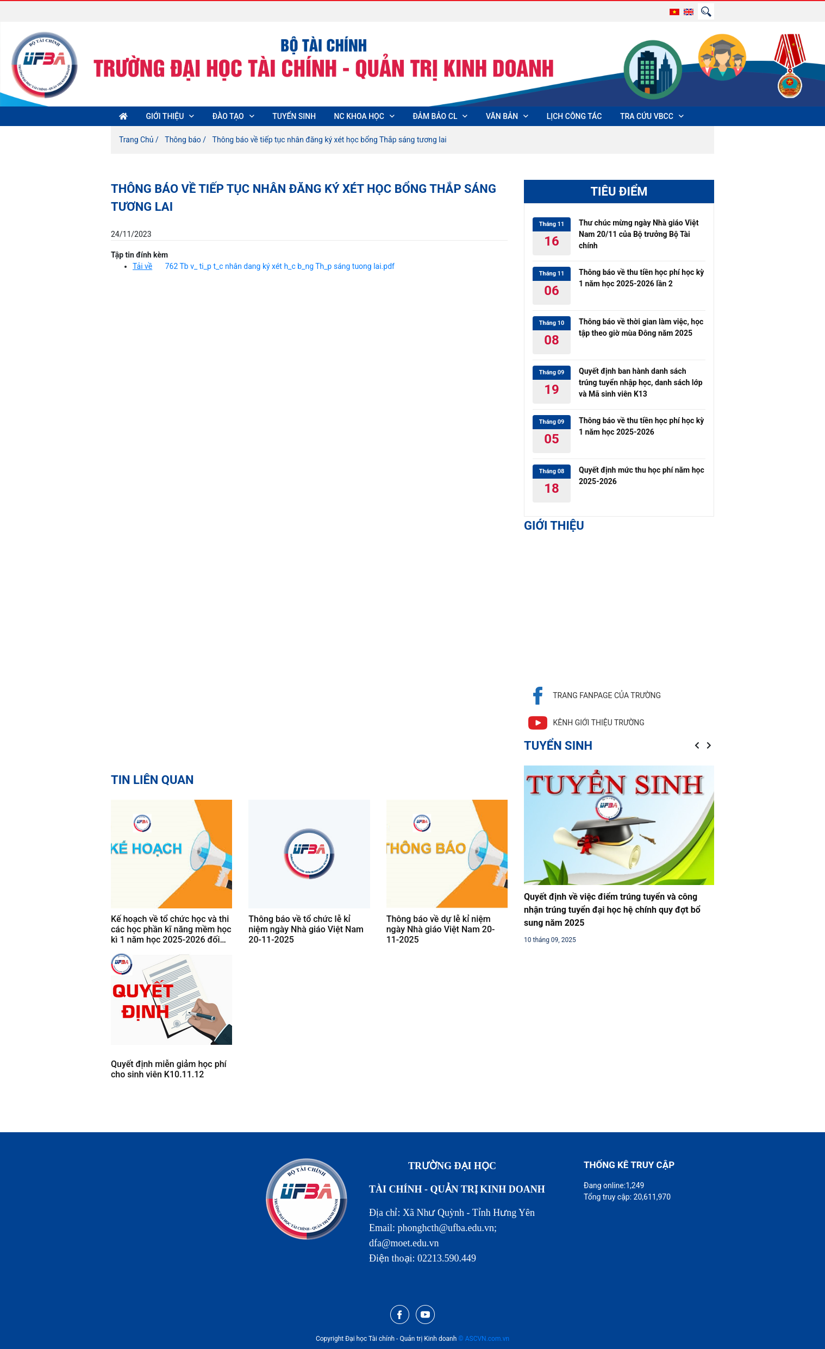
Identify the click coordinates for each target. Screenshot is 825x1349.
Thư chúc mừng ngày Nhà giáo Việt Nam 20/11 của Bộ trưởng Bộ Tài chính (638, 234)
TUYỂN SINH (294, 116)
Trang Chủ (136, 139)
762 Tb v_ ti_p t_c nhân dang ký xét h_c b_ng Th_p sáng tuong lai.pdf (280, 266)
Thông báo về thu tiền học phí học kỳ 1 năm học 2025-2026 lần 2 (641, 278)
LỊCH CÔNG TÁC (574, 116)
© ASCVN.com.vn (483, 1338)
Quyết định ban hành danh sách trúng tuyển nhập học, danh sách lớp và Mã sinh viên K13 (641, 382)
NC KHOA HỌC (359, 116)
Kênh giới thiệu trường (584, 723)
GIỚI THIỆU (165, 116)
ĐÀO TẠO (228, 116)
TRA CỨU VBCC (646, 116)
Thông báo (183, 139)
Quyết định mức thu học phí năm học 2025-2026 (641, 476)
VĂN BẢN (502, 116)
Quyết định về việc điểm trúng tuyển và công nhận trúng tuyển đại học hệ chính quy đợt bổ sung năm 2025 (612, 910)
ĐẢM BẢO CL (434, 116)
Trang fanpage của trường (592, 696)
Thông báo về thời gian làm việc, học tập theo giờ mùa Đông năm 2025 (641, 327)
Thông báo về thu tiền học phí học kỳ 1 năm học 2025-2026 (641, 426)
